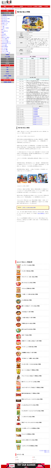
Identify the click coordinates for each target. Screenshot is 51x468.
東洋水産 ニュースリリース (37, 117)
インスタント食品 (7, 12)
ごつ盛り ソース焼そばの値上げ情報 (28, 207)
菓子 (7, 58)
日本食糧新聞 (35, 109)
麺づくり (3, 29)
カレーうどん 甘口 (4, 48)
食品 (7, 10)
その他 (7, 77)
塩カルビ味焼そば (41, 213)
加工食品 (7, 63)
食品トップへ (46, 451)
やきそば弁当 (4, 34)
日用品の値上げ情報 (21, 6)
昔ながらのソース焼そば (5, 37)
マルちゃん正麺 (4, 45)
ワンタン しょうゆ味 (5, 51)
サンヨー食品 (7, 56)
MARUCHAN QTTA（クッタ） (6, 43)
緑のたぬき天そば (4, 20)
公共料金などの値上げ (38, 6)
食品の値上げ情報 (5, 6)
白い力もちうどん (4, 24)
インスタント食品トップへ (44, 450)
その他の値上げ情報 (46, 6)
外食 (7, 69)
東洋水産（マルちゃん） (7, 15)
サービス (7, 73)
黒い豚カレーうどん (5, 23)
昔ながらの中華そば (5, 46)
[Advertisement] (41, 239)
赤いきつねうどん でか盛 (5, 18)
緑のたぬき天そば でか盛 (5, 21)
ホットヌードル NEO (5, 40)
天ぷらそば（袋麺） (5, 49)
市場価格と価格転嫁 (7, 82)
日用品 (7, 71)
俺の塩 (3, 32)
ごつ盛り (3, 26)
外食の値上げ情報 (13, 6)
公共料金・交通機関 (7, 75)
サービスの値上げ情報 (29, 6)
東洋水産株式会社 (36, 108)
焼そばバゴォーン (4, 35)
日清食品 (7, 54)
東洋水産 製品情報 (36, 116)
